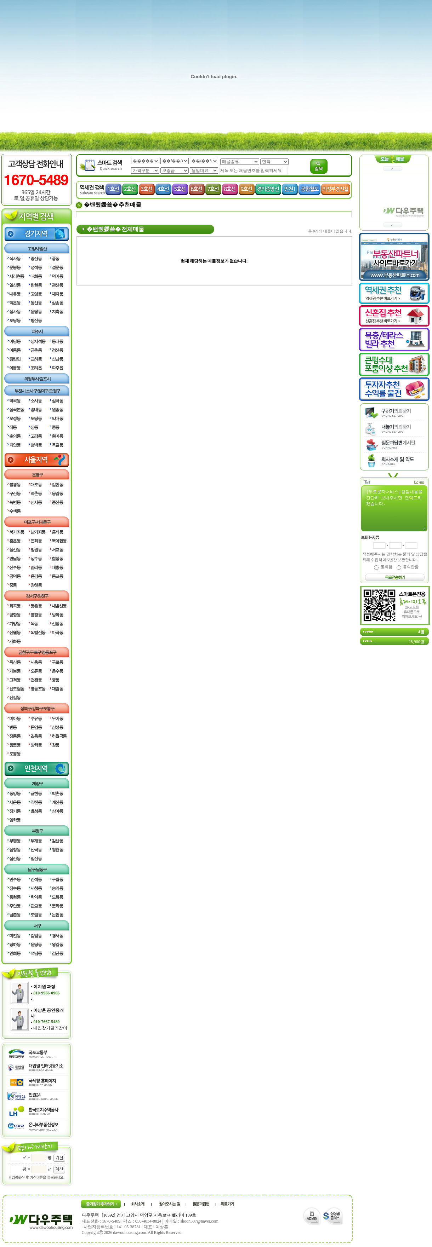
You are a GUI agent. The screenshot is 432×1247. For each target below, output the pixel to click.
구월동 (57, 879)
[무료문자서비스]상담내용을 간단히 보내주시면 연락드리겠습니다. (395, 509)
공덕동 (14, 576)
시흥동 (35, 662)
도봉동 (14, 753)
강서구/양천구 (37, 596)
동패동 (57, 341)
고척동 (14, 679)
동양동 (14, 793)
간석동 (35, 879)
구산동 (14, 493)
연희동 (35, 540)
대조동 (35, 484)
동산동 (35, 302)
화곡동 (14, 606)
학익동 (35, 897)
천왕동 (35, 679)
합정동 (57, 558)
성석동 (35, 267)
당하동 (14, 944)
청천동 (57, 849)
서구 (37, 925)
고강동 (35, 436)
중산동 (35, 258)
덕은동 (14, 302)
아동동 (14, 350)
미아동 (14, 718)
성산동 (14, 549)
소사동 (35, 400)
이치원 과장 (44, 986)
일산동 (14, 285)
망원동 (35, 549)
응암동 (57, 493)
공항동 (14, 614)
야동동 (14, 367)
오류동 (35, 671)
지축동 (57, 311)
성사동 (14, 311)
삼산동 (14, 858)
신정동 (57, 623)
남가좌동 (37, 532)
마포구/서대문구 (37, 522)
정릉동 (14, 736)
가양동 (14, 623)
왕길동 (57, 944)
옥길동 (57, 445)
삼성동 (57, 727)
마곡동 (57, 632)
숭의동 (57, 888)
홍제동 (57, 532)
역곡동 (14, 400)
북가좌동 (16, 532)
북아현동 (59, 540)
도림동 (35, 914)
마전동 (14, 935)
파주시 (37, 331)
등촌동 (35, 606)
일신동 (35, 858)
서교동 (57, 549)
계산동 (57, 802)
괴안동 (14, 445)
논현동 (57, 914)
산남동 (57, 359)
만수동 (14, 879)
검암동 (35, 935)
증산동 (57, 502)
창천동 (35, 585)
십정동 (14, 849)
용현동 (14, 897)
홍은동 (14, 540)
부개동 (35, 840)
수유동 (35, 718)
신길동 (14, 697)
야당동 (14, 341)
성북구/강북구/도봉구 (37, 708)
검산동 (57, 350)
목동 (34, 623)
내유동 (14, 293)
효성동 (35, 811)
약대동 (57, 418)
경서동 (57, 935)
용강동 (35, 576)
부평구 (37, 831)
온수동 (57, 671)
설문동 (57, 267)
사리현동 (16, 276)
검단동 (57, 953)
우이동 (57, 718)
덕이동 (57, 276)
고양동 (35, 293)
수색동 (14, 511)
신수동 (14, 567)
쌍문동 (14, 745)
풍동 (55, 258)
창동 (55, 745)
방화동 (57, 614)
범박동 (35, 445)
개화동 (14, 641)
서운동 (14, 802)
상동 (34, 427)
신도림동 (16, 688)
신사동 (35, 502)
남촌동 (14, 914)
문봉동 (14, 267)
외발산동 (37, 632)
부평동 (14, 840)
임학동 (14, 820)
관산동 (57, 285)
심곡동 (57, 400)
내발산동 (59, 606)
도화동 (57, 897)
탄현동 (35, 285)
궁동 (55, 679)
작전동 (35, 802)
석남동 (35, 953)
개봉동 (14, 671)
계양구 (37, 783)
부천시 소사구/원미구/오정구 (37, 390)
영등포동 (37, 688)
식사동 (14, 258)
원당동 (35, 311)
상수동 (35, 558)
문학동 (57, 906)
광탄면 (14, 359)
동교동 (57, 576)
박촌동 (57, 793)
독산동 (14, 662)
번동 (13, 727)
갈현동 (57, 484)
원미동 (57, 436)
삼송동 (57, 302)
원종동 (57, 409)
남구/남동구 (37, 869)
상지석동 (37, 341)
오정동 (14, 418)
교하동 (35, 359)
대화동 (35, 276)
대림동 (57, 688)
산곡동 (35, 849)
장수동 (14, 888)
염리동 (35, 567)
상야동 (57, 811)
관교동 (35, 906)
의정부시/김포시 (37, 378)
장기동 (14, 811)
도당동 (35, 418)
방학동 (35, 745)
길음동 (35, 736)
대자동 (57, 293)
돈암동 (35, 727)
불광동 (14, 484)
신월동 (14, 632)
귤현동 (35, 793)
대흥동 (57, 567)
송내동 (35, 409)
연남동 (14, 558)
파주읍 (57, 367)
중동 (55, 427)
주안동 (14, 906)
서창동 (35, 888)
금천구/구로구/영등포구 (37, 652)
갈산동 (57, 840)
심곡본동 (16, 409)
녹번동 (14, 502)
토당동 (14, 320)
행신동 (35, 320)
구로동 (57, 662)
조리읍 (35, 367)
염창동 (35, 614)
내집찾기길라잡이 (50, 1028)
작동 (13, 427)
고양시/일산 (37, 248)
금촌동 (35, 350)
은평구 (37, 474)
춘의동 (14, 436)
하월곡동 (59, 736)
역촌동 (35, 493)
